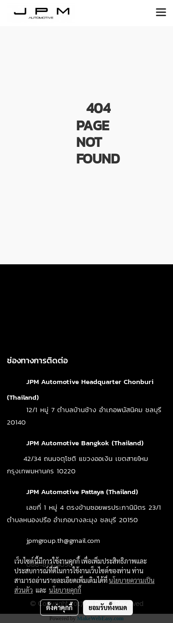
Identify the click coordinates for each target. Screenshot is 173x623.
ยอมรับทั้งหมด (108, 607)
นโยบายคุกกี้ (65, 590)
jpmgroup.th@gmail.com (63, 540)
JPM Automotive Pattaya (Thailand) (82, 491)
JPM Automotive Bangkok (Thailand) (84, 442)
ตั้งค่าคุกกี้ (59, 607)
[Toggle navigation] (161, 13)
